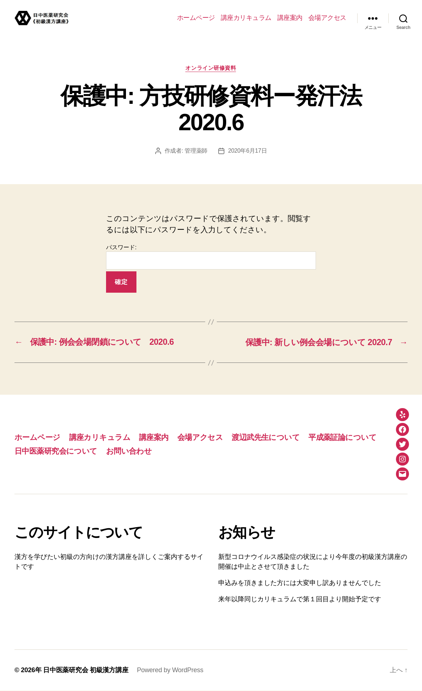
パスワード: (211, 257)
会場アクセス (327, 17)
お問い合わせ (129, 451)
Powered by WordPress (170, 670)
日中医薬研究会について (55, 451)
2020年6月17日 (247, 151)
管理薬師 (196, 151)
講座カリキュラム (246, 17)
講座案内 (290, 17)
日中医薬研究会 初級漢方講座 (85, 670)
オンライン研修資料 (211, 68)
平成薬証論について (342, 437)
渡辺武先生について (266, 437)
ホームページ (196, 17)
